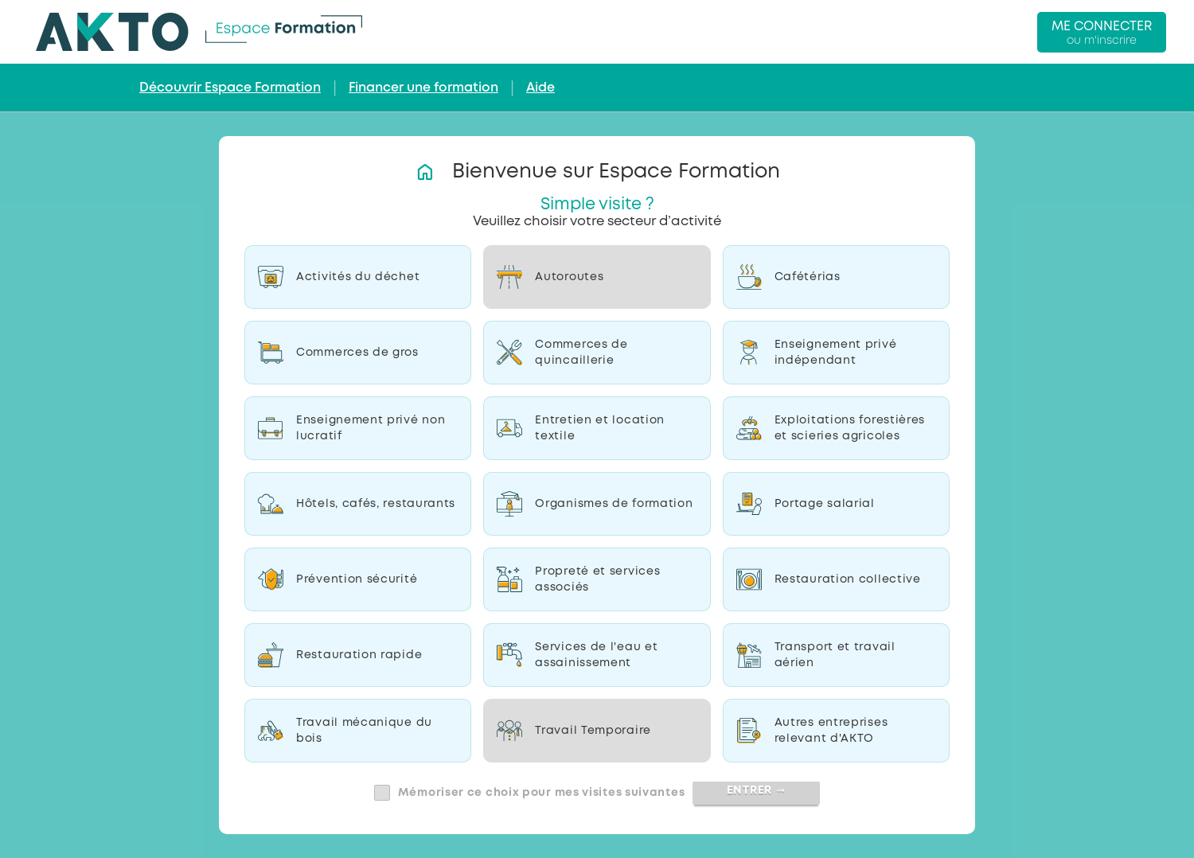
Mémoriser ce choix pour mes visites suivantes (541, 793)
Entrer (756, 790)
